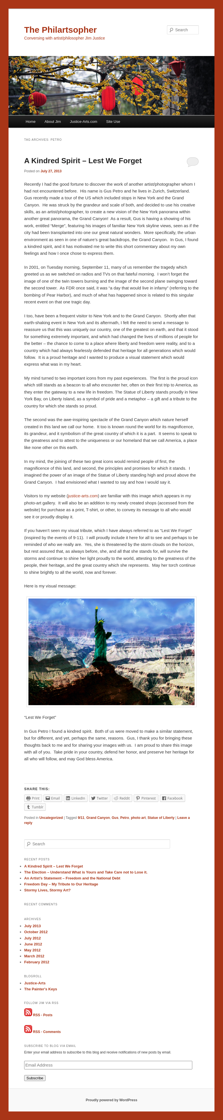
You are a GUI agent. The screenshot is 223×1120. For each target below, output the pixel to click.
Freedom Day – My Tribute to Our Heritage (61, 884)
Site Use (113, 121)
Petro (124, 818)
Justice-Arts (35, 983)
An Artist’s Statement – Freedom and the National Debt (72, 878)
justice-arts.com (83, 495)
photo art (138, 818)
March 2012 (34, 956)
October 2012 (36, 932)
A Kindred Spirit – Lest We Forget (83, 160)
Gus (115, 818)
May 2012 (32, 950)
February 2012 (36, 962)
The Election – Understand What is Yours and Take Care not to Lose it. (85, 872)
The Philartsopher (60, 29)
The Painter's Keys (40, 989)
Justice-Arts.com (83, 121)
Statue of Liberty (161, 818)
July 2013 (32, 926)
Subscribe (34, 1078)
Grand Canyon (98, 818)
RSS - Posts (42, 1015)
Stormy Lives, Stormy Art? (47, 890)
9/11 (81, 818)
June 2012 (33, 944)
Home (31, 121)
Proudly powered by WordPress (111, 1100)
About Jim (52, 121)
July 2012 (32, 938)
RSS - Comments (47, 1032)
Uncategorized (51, 818)
